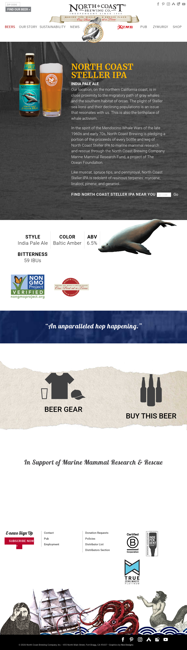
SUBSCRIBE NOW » (21, 543)
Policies (90, 538)
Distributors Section (97, 550)
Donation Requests (96, 532)
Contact (49, 532)
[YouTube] (183, 5)
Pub (46, 538)
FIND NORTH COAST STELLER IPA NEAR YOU (114, 194)
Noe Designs (127, 645)
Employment (51, 544)
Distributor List (94, 544)
